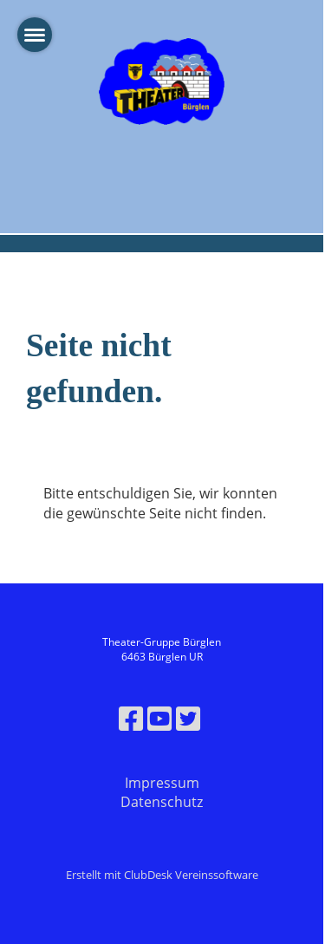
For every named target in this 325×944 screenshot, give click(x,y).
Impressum (162, 782)
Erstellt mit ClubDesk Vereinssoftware (162, 874)
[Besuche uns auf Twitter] (188, 718)
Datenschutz (161, 801)
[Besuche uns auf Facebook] (131, 718)
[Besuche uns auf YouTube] (159, 718)
